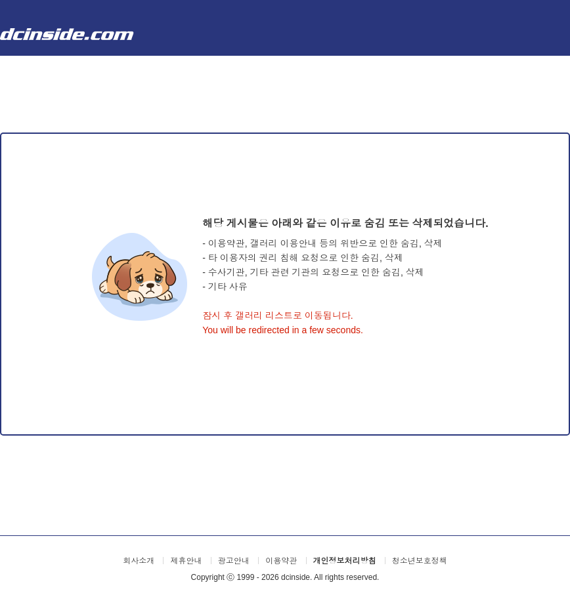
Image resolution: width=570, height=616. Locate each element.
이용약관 (281, 560)
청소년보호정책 (419, 560)
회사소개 (138, 560)
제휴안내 (186, 560)
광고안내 (234, 560)
